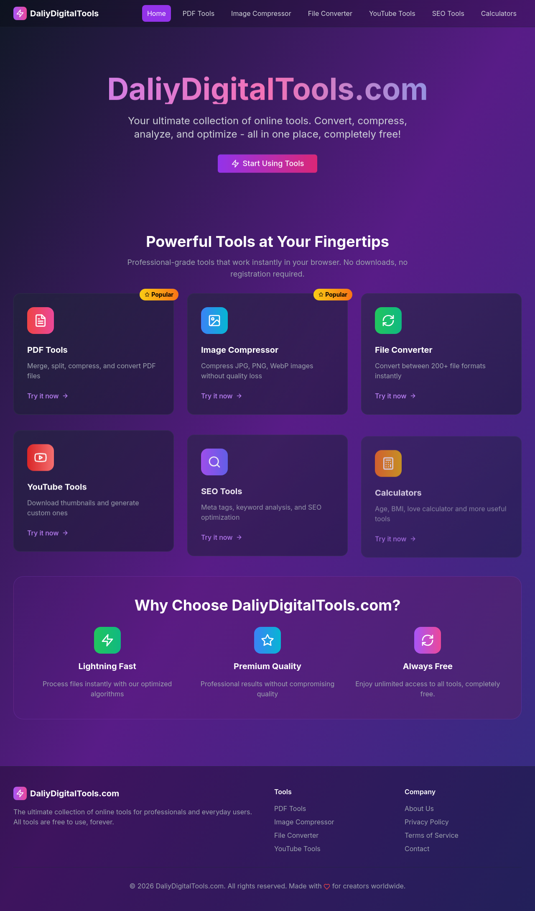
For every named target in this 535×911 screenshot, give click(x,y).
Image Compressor (261, 13)
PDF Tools (198, 13)
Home (156, 13)
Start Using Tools (267, 167)
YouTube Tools (392, 13)
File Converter (330, 13)
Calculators (499, 13)
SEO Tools (448, 13)
